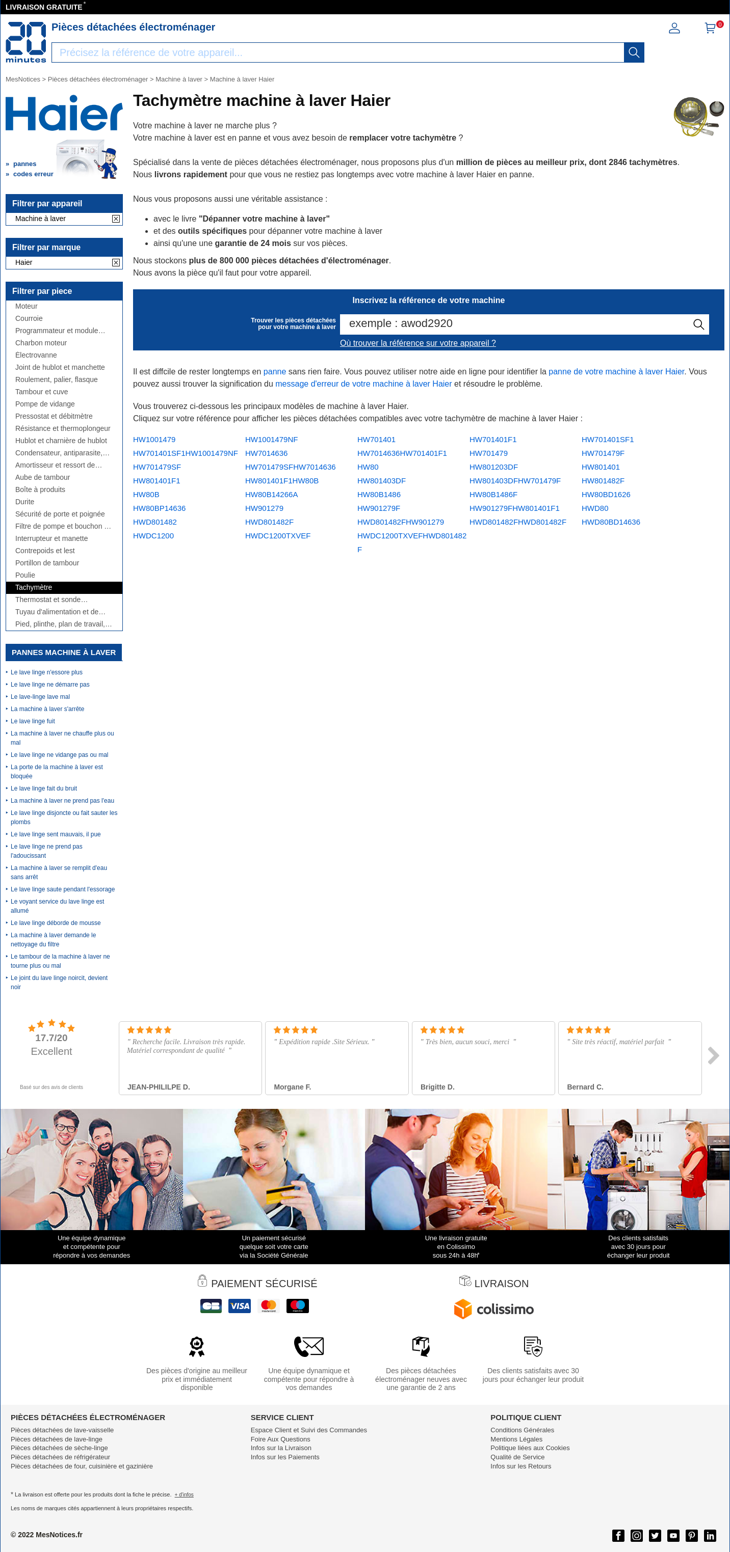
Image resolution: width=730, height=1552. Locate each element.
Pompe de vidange (45, 404)
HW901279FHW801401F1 (515, 508)
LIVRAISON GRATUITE (44, 7)
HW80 (368, 466)
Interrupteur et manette (51, 538)
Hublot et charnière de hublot (61, 441)
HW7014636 (266, 453)
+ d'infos (184, 1494)
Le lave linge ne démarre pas (50, 684)
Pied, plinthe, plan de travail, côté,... (60, 624)
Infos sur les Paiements (285, 1457)
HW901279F (378, 508)
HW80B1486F (493, 494)
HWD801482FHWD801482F (518, 522)
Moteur (26, 306)
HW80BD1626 (606, 494)
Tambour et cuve (41, 392)
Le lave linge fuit (33, 721)
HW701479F (603, 453)
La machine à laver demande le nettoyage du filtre (53, 940)
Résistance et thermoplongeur (63, 428)
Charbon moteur (41, 343)
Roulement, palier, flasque (56, 380)
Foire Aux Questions (280, 1439)
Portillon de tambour (47, 563)
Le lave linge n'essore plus (47, 672)
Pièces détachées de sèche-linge (59, 1448)
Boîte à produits (40, 490)
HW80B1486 (379, 494)
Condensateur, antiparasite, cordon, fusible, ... (58, 453)
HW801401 (601, 466)
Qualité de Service (517, 1457)
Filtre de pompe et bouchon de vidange (63, 526)
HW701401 (376, 439)
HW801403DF (381, 480)
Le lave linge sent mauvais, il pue (56, 834)
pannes (25, 164)
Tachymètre (33, 587)
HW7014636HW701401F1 (402, 453)
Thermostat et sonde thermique (48, 600)
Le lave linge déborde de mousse (56, 923)
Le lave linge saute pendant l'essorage (63, 889)
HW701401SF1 (608, 439)
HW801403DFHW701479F (515, 480)
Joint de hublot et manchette (60, 367)
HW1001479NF (271, 439)
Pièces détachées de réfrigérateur (60, 1457)
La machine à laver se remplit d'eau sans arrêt (59, 872)
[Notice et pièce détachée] (26, 42)
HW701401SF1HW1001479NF (185, 453)
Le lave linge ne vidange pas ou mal (59, 754)
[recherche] (634, 52)
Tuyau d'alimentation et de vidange (56, 612)
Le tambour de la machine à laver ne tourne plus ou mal (60, 961)
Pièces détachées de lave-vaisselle (62, 1430)
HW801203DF (494, 466)
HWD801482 (155, 522)
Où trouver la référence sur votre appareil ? (418, 343)
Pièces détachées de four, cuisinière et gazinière (82, 1466)
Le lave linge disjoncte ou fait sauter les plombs (64, 817)
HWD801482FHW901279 (400, 522)
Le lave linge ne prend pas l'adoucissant (47, 851)
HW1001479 (154, 439)
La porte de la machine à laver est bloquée (57, 772)
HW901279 (264, 508)
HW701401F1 (493, 439)
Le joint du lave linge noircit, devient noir (59, 982)
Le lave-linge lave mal (40, 696)
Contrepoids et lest (45, 551)
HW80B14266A (271, 494)
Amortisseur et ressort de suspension (55, 465)
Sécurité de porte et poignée (60, 514)
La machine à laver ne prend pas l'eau (62, 800)
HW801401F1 (156, 480)
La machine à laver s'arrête (47, 709)
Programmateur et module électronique (56, 331)
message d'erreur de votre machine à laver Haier (363, 383)
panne (275, 371)
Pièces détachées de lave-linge (56, 1439)
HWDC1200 (153, 535)
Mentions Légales (516, 1439)
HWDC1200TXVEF (277, 535)
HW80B (146, 494)
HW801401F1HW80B (282, 480)
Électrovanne (36, 355)
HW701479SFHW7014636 (290, 466)
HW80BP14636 (159, 508)
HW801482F (603, 480)
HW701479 (489, 453)
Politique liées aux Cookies (529, 1448)
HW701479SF (157, 466)
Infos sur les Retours (520, 1466)
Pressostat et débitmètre (54, 416)
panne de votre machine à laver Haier (616, 371)
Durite (24, 502)
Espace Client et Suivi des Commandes (309, 1430)
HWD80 (595, 508)
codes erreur (33, 174)
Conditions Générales (522, 1430)
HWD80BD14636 (611, 522)
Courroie (29, 318)
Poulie (25, 575)
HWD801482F (269, 522)
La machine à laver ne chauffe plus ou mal (62, 738)
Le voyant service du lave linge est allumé (57, 906)
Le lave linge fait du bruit (44, 788)
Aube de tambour (42, 477)
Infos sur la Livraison (281, 1448)
